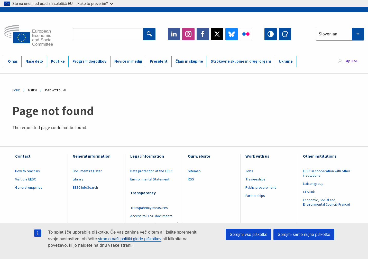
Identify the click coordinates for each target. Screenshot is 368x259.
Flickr (246, 34)
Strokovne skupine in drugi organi (241, 61)
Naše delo (34, 61)
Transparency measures (149, 207)
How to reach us (27, 171)
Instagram (188, 34)
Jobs (249, 171)
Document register (87, 171)
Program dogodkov (89, 61)
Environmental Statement (149, 179)
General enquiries (28, 187)
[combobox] (340, 34)
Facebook (203, 34)
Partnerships (255, 195)
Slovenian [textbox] (328, 34)
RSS (191, 179)
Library (78, 179)
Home (16, 90)
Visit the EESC (25, 179)
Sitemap (194, 171)
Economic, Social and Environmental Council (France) (327, 202)
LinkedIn (174, 34)
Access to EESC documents (151, 216)
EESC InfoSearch (85, 187)
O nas (13, 61)
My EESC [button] (351, 61)
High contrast (270, 34)
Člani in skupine (189, 61)
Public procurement (260, 187)
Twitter (217, 34)
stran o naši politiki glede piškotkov (129, 239)
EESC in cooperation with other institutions (326, 173)
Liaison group (313, 183)
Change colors (285, 34)
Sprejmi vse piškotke (249, 234)
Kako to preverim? (95, 3)
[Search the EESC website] (108, 34)
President (159, 61)
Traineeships (255, 179)
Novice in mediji (128, 61)
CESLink (309, 192)
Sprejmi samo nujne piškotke (304, 234)
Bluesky (231, 34)
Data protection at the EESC (151, 171)
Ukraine (286, 61)
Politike (58, 61)
